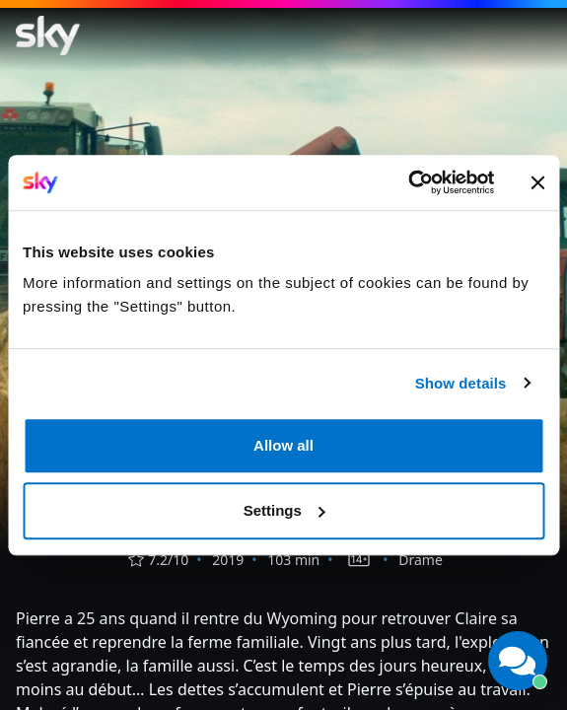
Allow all (283, 445)
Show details (461, 383)
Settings (284, 510)
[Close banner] (537, 182)
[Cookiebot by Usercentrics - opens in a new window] (407, 182)
